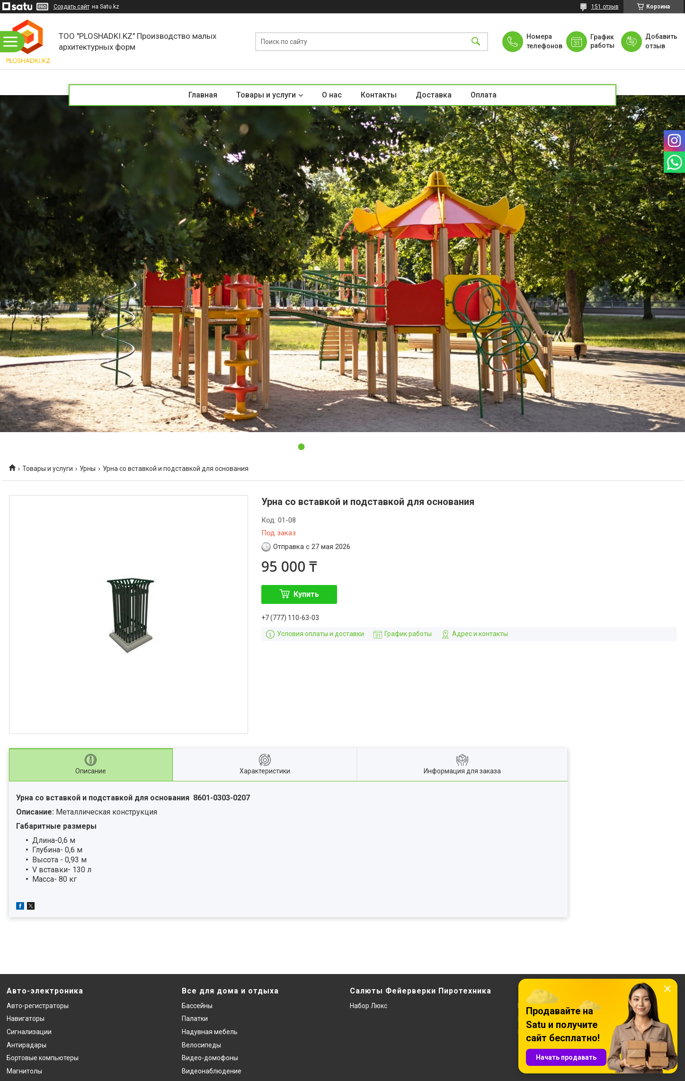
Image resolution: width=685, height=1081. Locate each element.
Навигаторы (25, 1018)
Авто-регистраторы (38, 1006)
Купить (306, 594)
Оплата (484, 94)
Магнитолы (24, 1071)
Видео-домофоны (210, 1058)
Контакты (379, 94)
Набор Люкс (368, 1006)
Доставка (434, 94)
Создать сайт (71, 6)
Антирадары (26, 1045)
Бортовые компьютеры (43, 1058)
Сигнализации (29, 1032)
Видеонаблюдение (211, 1071)
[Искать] (475, 41)
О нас (332, 94)
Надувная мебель (210, 1032)
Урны (88, 468)
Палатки (195, 1018)
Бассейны (197, 1006)
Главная (202, 94)
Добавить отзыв (660, 41)
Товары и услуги (266, 94)
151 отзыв (605, 6)
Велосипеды (201, 1045)
